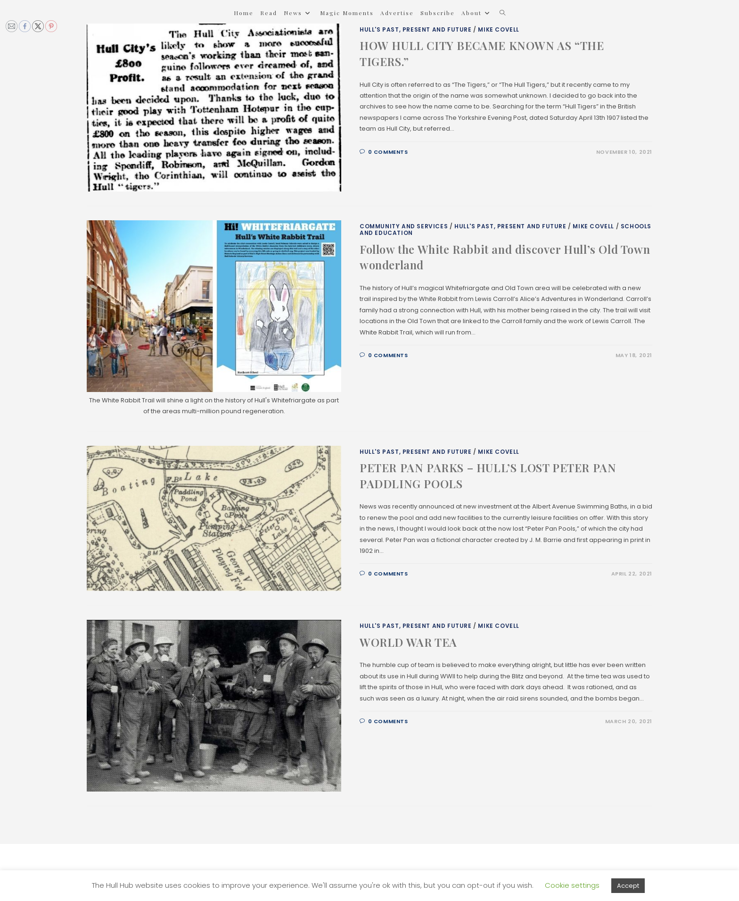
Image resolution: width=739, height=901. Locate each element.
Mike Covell (498, 29)
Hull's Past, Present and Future (416, 29)
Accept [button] (628, 885)
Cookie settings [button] (572, 885)
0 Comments (388, 152)
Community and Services (404, 226)
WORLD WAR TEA (408, 642)
